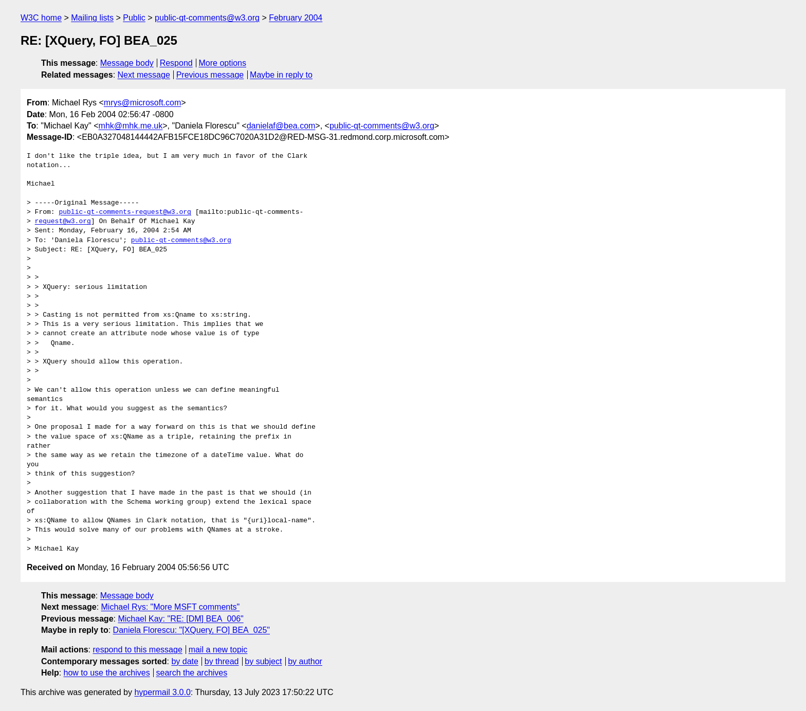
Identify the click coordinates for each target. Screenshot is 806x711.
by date (184, 661)
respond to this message (137, 649)
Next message (144, 74)
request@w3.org (63, 221)
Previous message (210, 74)
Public (134, 17)
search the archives (192, 672)
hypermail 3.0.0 (162, 692)
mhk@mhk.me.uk (131, 125)
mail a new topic (218, 649)
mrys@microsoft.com (142, 102)
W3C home (41, 17)
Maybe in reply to (281, 74)
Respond (176, 63)
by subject (263, 661)
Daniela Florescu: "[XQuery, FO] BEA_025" (191, 630)
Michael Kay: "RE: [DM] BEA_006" (180, 618)
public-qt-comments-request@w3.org (125, 212)
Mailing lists (92, 17)
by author (305, 661)
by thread (222, 661)
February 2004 (295, 17)
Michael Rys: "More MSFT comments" (170, 607)
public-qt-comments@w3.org (207, 17)
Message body (127, 63)
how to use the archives (107, 672)
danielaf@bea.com (281, 125)
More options (223, 63)
